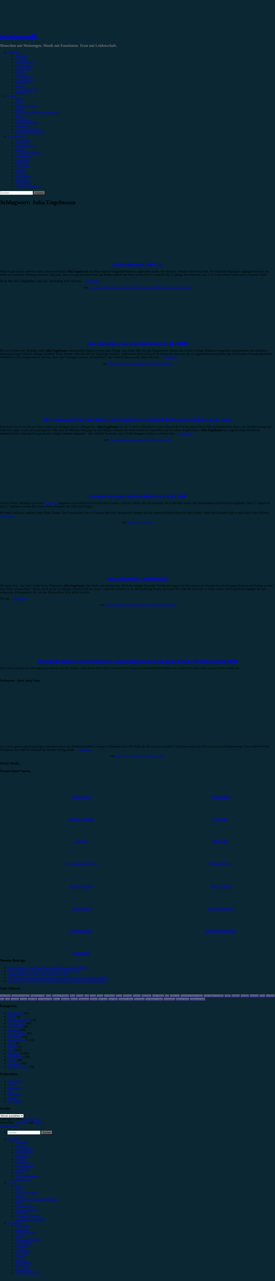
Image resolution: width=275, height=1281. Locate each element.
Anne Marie (5, 995)
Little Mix (32, 999)
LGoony (23, 999)
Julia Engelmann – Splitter (137, 264)
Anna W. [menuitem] (20, 1236)
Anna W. (20, 149)
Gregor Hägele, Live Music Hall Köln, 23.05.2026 (37, 974)
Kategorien (14, 52)
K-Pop (262, 995)
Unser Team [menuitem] (22, 1226)
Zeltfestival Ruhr (197, 999)
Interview (20, 72)
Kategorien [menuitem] (14, 1139)
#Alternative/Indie (26, 105)
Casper (93, 995)
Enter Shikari (158, 995)
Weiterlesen (93, 281)
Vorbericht (21, 59)
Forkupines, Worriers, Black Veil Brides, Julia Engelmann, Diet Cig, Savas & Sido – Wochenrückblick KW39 (137, 661)
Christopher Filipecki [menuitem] (27, 1239)
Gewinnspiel (22, 75)
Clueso (100, 995)
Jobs (10, 1091)
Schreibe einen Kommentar (175, 287)
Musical (56, 999)
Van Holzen (139, 999)
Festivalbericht (24, 65)
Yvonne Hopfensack (27, 186)
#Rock (19, 99)
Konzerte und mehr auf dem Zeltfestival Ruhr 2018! (137, 495)
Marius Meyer (23, 176)
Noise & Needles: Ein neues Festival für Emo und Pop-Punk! (43, 971)
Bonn (86, 995)
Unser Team (22, 139)
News (10, 1050)
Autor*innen (14, 136)
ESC (167, 995)
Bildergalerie (22, 92)
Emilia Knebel (23, 156)
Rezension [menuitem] (21, 1142)
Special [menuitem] (19, 1172)
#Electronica (22, 126)
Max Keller (21, 179)
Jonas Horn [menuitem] (21, 1249)
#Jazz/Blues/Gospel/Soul (30, 132)
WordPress (21, 1122)
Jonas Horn (21, 162)
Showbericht (22, 69)
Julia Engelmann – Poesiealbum (137, 578)
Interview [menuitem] (20, 1159)
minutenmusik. (19, 36)
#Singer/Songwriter (26, 122)
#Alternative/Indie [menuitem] (26, 1192)
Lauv (7, 999)
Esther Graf (175, 995)
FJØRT (227, 995)
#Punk (18, 116)
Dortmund (127, 995)
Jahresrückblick (24, 79)
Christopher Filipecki (27, 152)
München (65, 999)
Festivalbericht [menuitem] (24, 1152)
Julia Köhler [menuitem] (22, 1252)
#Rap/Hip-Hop (24, 119)
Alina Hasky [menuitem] (22, 1229)
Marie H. (20, 172)
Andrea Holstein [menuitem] (24, 1232)
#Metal (19, 109)
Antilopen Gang (37, 995)
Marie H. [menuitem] (20, 1259)
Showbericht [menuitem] (22, 1155)
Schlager (94, 999)
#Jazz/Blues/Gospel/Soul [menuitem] (30, 1219)
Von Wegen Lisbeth (154, 999)
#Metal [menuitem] (19, 1196)
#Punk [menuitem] (18, 1202)
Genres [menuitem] (11, 1182)
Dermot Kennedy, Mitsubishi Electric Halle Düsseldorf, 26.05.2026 (47, 967)
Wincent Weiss (182, 999)
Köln (2, 999)
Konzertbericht (24, 62)
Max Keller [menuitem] (21, 1266)
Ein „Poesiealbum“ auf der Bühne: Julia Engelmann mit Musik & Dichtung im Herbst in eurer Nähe (137, 419)
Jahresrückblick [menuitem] (24, 1165)
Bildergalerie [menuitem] (22, 1179)
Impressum (14, 1087)
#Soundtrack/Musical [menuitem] (27, 1216)
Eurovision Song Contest (192, 995)
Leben (11, 1043)
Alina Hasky (22, 142)
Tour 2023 (113, 999)
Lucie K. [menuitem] (20, 1256)
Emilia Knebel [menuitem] (23, 1242)
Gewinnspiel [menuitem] (22, 1162)
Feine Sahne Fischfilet (213, 995)
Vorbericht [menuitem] (21, 1145)
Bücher (11, 1016)
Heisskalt (245, 995)
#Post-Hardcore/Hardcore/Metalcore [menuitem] (36, 1199)
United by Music (126, 999)
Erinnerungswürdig (26, 89)
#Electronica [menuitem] (22, 1212)
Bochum (79, 995)
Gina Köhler (22, 159)
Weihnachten (169, 999)
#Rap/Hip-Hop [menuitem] (24, 1206)
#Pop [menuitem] (18, 1189)
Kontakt (12, 1097)
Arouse (37, 1122)
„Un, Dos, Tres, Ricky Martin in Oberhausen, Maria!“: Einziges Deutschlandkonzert (57, 981)
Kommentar (22, 82)
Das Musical (109, 995)
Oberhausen (83, 999)
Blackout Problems (60, 995)
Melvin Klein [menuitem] (23, 1269)
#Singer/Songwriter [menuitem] (26, 1209)
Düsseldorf (146, 995)
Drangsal (137, 995)
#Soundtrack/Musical (27, 129)
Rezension (21, 55)
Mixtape (12, 1046)
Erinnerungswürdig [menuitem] (26, 1175)
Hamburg (235, 995)
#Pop (18, 102)
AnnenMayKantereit (21, 995)
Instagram (254, 995)
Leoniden (15, 999)
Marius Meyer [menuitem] (23, 1262)
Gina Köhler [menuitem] (22, 1246)
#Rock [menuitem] (19, 1185)
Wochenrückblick (10, 653)
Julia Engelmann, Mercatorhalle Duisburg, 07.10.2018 (137, 343)
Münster (74, 999)
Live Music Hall (45, 999)
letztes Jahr (51, 503)
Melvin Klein (23, 182)
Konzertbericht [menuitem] (24, 1149)
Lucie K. (20, 169)
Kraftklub (270, 995)
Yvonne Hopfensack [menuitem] (27, 1272)
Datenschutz (14, 1081)
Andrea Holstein (24, 146)
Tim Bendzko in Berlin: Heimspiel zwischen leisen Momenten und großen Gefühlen (57, 977)
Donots (119, 995)
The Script (103, 999)
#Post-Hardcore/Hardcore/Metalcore (36, 112)
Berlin (48, 995)
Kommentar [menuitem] (22, 1169)
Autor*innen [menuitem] (14, 1222)
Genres (11, 95)
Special (19, 85)
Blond (72, 995)
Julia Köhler (22, 166)
